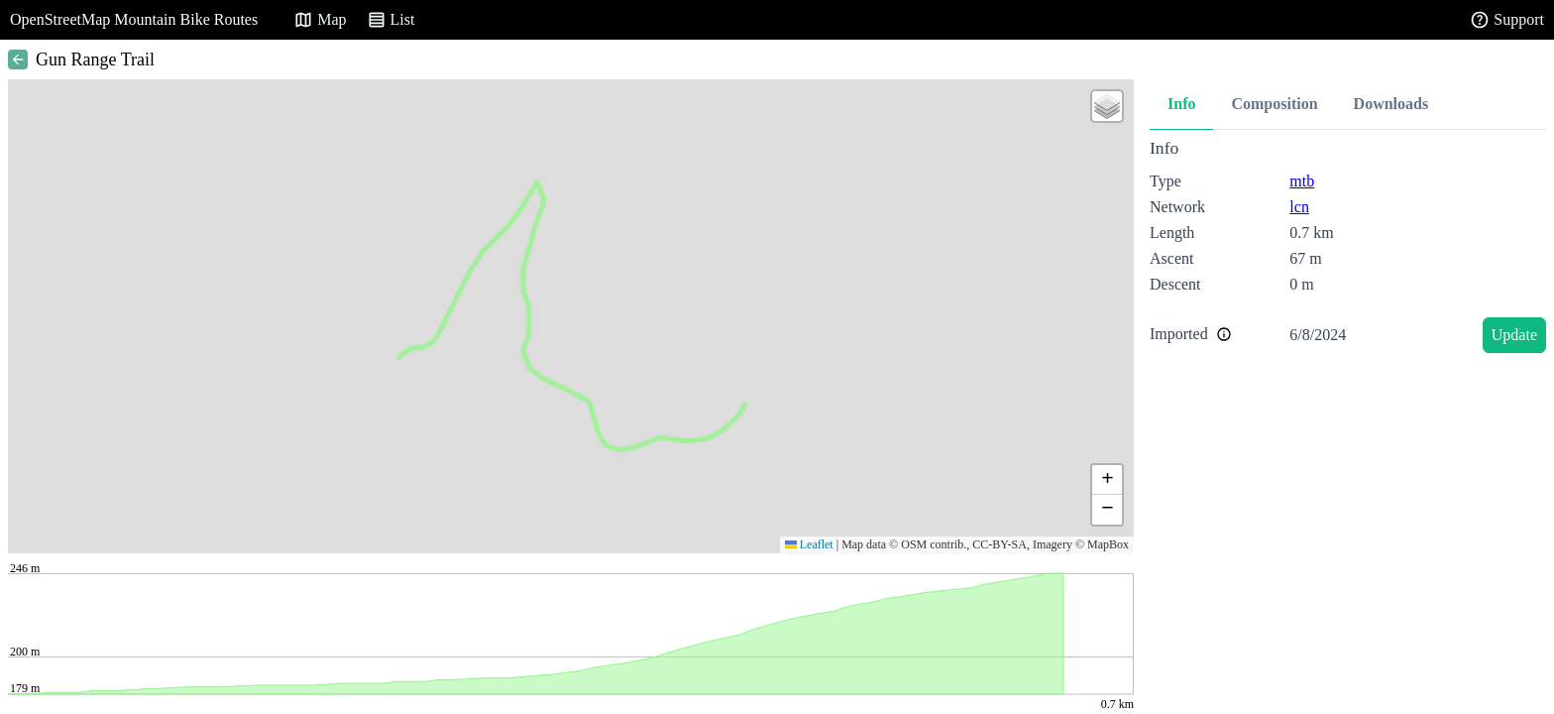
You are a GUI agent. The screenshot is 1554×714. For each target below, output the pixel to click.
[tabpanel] (1348, 249)
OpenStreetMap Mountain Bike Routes (134, 19)
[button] (1107, 106)
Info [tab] (1181, 103)
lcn (1299, 206)
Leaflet (809, 544)
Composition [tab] (1274, 103)
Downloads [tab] (1391, 103)
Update (1514, 334)
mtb (1301, 181)
